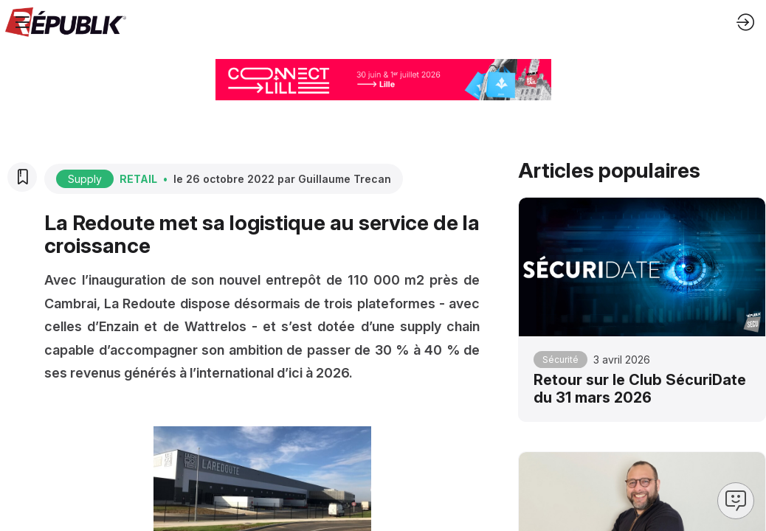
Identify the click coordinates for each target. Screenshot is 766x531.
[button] (22, 22)
